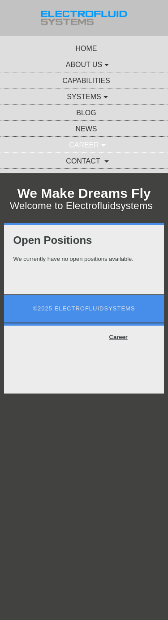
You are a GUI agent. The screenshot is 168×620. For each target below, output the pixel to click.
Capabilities (86, 80)
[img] (84, 18)
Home (86, 48)
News (86, 129)
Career (84, 145)
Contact (84, 161)
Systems (84, 97)
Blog (86, 113)
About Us (84, 64)
